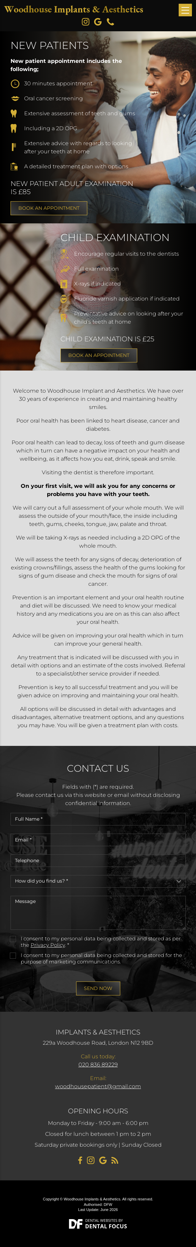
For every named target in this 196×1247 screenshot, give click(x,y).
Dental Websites (101, 1220)
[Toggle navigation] (185, 10)
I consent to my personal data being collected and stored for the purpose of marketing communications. (101, 958)
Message (98, 913)
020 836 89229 (98, 1064)
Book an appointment (48, 208)
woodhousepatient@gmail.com (98, 1086)
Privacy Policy (48, 945)
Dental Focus (106, 1226)
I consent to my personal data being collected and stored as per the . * (101, 942)
